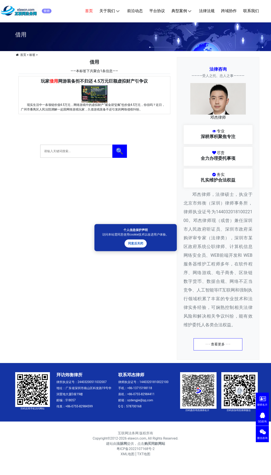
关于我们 (109, 11)
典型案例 (181, 11)
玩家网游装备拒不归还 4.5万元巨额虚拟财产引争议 (94, 81)
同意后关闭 (135, 243)
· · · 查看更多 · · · (218, 344)
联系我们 (251, 10)
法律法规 (207, 10)
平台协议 (157, 10)
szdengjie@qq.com (140, 400)
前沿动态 (135, 10)
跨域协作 (229, 10)
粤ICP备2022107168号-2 (136, 449)
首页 (89, 10)
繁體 (47, 11)
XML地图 (128, 454)
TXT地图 (143, 454)
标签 (32, 55)
